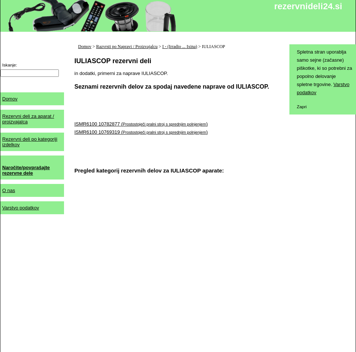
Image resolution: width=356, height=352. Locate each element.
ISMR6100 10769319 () (141, 132)
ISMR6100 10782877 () (141, 124)
